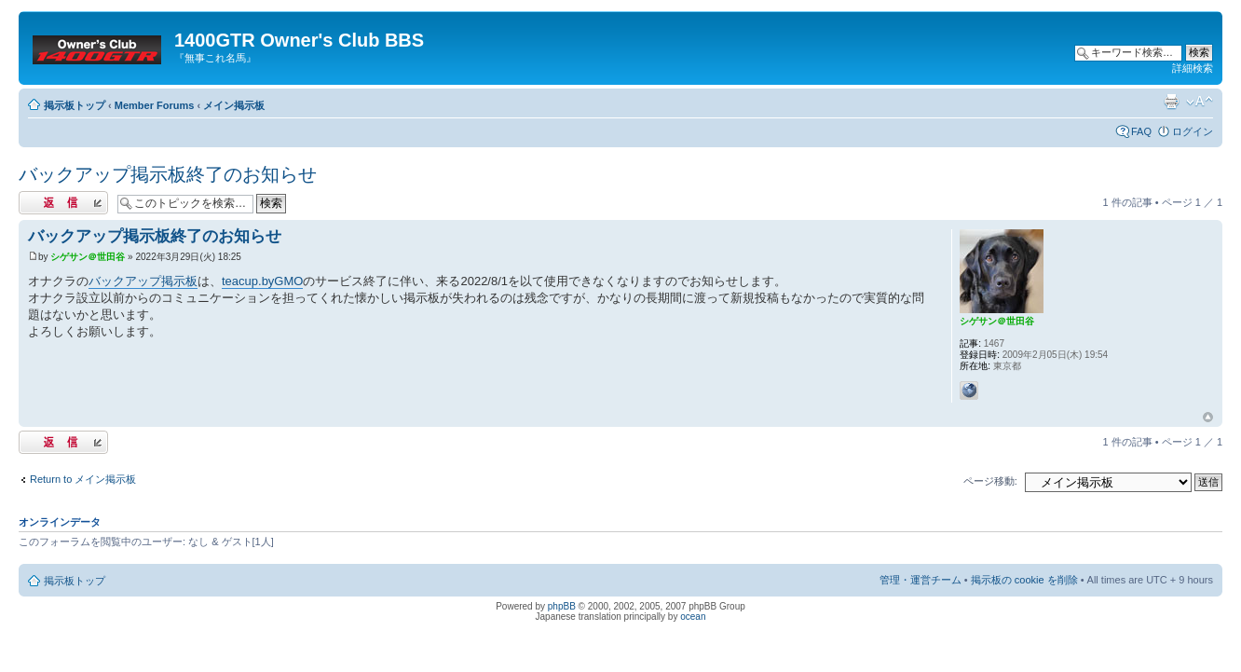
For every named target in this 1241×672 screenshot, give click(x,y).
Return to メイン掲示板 (83, 479)
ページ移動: (990, 481)
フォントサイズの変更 (1199, 101)
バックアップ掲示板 (143, 281)
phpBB (562, 606)
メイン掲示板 (234, 105)
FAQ (1141, 131)
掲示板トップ (74, 105)
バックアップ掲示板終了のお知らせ (168, 174)
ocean (692, 616)
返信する (63, 202)
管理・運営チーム (920, 579)
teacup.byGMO (262, 281)
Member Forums (155, 105)
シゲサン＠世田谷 (87, 257)
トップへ (1208, 417)
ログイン (1192, 131)
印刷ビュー (1171, 101)
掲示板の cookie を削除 (1024, 579)
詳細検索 (1192, 68)
